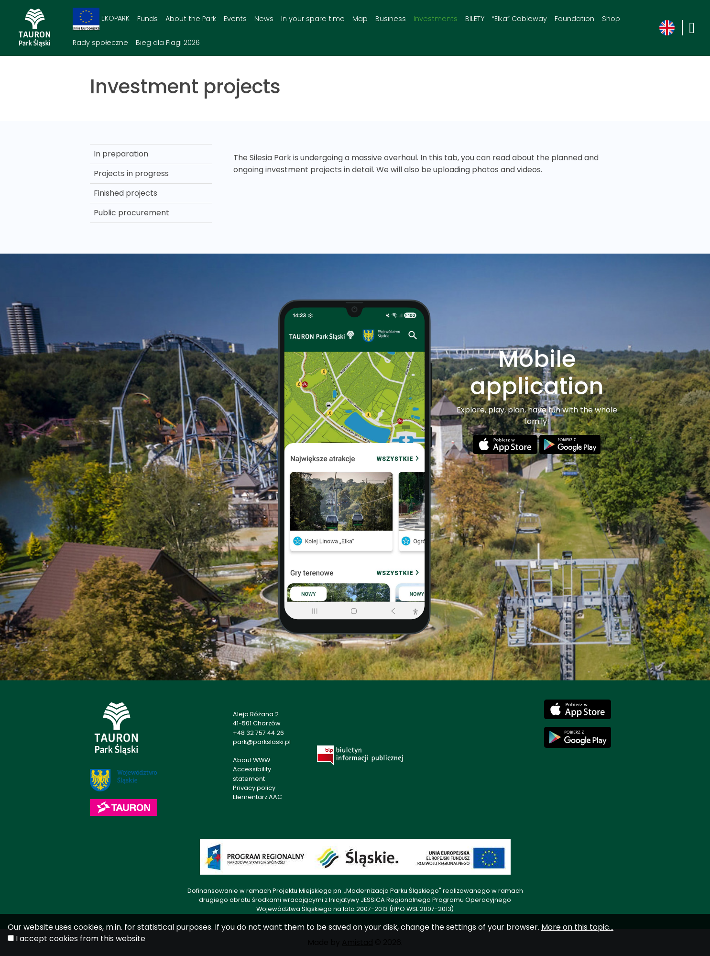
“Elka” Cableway (519, 18)
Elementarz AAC (257, 797)
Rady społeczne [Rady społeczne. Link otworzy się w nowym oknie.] (100, 42)
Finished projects (125, 193)
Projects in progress (131, 173)
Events (235, 18)
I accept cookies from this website (80, 938)
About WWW (251, 760)
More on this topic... (577, 927)
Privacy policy (254, 788)
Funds (147, 18)
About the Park (190, 18)
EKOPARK (101, 19)
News (263, 18)
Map (360, 18)
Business (390, 18)
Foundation (574, 18)
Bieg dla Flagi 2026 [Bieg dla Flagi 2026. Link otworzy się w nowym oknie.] (168, 42)
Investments (436, 18)
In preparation (121, 153)
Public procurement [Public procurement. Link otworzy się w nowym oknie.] (131, 212)
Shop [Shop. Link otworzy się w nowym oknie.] (611, 18)
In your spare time (313, 18)
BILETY (474, 18)
